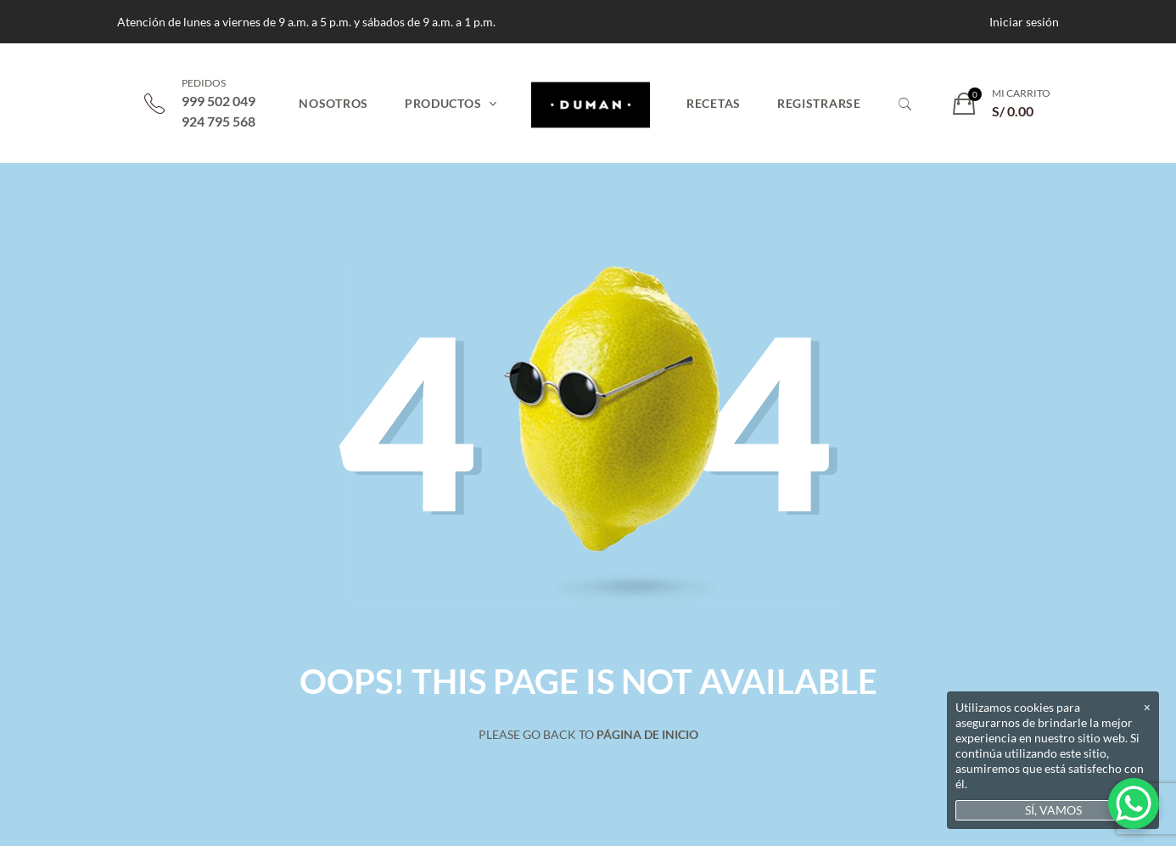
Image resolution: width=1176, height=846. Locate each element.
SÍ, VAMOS (1053, 810)
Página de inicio (647, 734)
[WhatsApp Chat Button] (1133, 803)
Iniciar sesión (1024, 21)
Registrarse (819, 103)
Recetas (713, 103)
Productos (443, 103)
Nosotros (333, 103)
